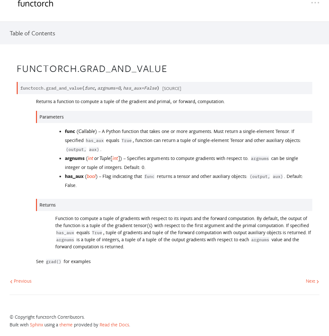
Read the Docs (114, 324)
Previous (20, 281)
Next (312, 281)
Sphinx (36, 324)
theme (66, 324)
